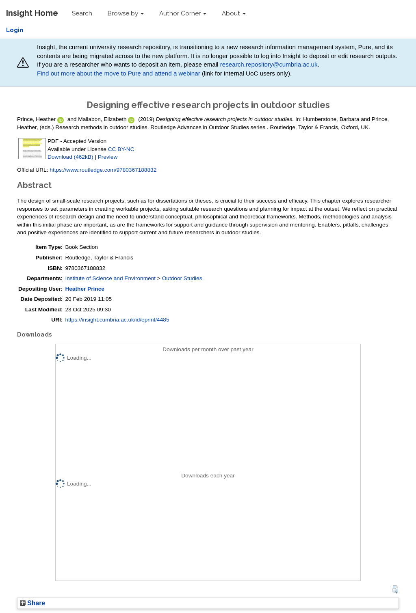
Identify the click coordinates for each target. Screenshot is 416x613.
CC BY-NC (121, 149)
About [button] (234, 13)
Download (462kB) (70, 157)
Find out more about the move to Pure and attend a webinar (118, 73)
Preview (108, 157)
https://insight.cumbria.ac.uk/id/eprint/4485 (117, 320)
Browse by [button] (126, 13)
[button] (395, 589)
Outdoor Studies (182, 278)
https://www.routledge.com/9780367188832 (103, 170)
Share (32, 603)
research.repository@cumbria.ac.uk (269, 64)
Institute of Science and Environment (110, 278)
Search (82, 13)
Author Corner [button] (182, 13)
